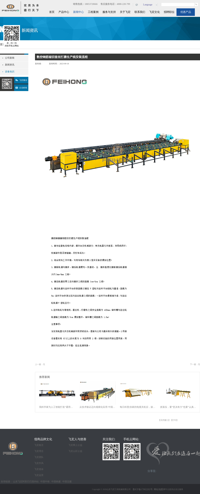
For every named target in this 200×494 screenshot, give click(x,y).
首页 (51, 12)
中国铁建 (56, 481)
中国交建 (67, 481)
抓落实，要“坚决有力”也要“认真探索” (178, 407)
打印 (174, 420)
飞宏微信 (23, 80)
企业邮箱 (23, 88)
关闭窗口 (164, 420)
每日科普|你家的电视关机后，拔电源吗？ (138, 407)
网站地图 (158, 489)
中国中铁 (45, 481)
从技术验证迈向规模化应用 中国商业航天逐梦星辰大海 (98, 407)
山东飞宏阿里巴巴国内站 (26, 481)
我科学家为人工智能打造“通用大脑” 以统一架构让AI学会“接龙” (57, 407)
